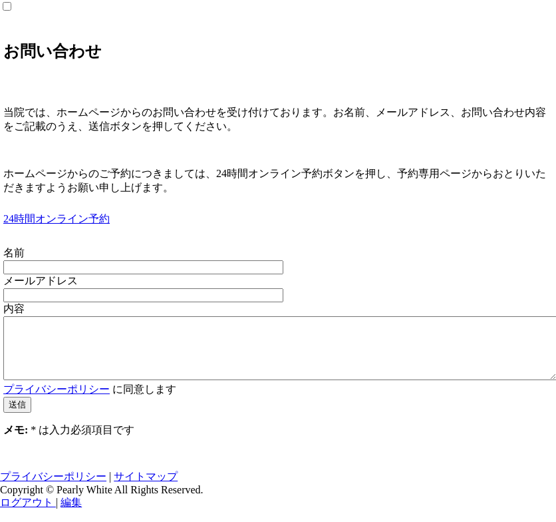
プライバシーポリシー (56, 401)
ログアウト (28, 514)
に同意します (89, 401)
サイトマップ (146, 488)
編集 (71, 514)
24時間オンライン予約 (56, 218)
